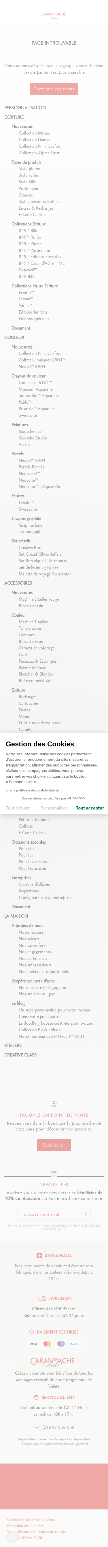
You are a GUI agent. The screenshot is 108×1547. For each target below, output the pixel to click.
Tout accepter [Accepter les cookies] (90, 808)
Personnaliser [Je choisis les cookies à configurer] (54, 808)
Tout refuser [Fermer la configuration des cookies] (18, 808)
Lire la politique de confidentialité (32, 790)
